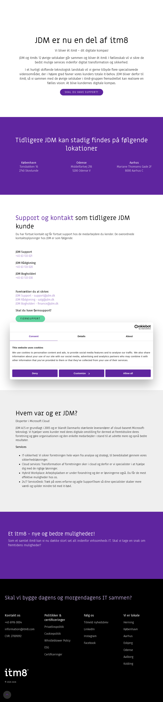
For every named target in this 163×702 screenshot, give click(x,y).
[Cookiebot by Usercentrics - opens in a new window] (137, 327)
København (131, 629)
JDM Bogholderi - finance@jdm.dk (37, 303)
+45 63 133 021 (24, 256)
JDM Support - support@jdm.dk (35, 295)
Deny (35, 373)
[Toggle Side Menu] (156, 5)
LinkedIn (89, 629)
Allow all (128, 373)
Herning (129, 622)
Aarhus (128, 636)
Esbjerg (128, 643)
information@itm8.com (20, 629)
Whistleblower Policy (57, 640)
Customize (82, 373)
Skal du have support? (81, 92)
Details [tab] (81, 336)
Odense (128, 650)
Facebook (90, 643)
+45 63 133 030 (24, 277)
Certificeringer (53, 654)
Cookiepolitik (52, 633)
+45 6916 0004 (13, 622)
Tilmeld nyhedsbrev (96, 622)
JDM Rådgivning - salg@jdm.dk (35, 299)
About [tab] (129, 336)
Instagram (90, 636)
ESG (46, 647)
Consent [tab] (34, 336)
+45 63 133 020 (24, 267)
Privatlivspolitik (54, 627)
